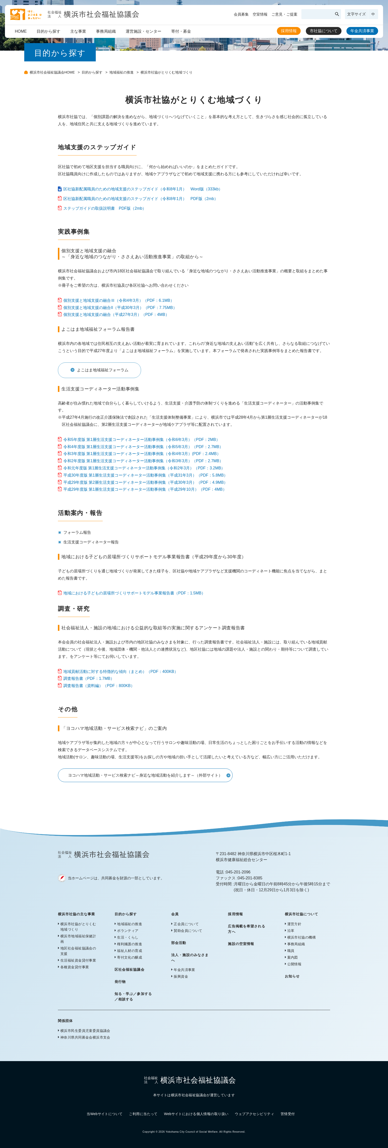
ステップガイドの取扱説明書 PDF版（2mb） (104, 208)
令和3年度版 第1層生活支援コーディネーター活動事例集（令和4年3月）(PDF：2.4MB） (142, 454)
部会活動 (178, 943)
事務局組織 (106, 31)
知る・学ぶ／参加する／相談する (133, 996)
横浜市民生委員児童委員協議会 (85, 1031)
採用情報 (289, 31)
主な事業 (78, 31)
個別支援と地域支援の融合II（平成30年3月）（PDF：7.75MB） (120, 308)
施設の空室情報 (241, 944)
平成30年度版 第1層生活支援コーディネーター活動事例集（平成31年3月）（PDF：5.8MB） (145, 475)
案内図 (292, 957)
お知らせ (292, 976)
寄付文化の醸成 (129, 957)
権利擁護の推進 (129, 944)
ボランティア (128, 931)
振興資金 (181, 976)
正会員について (186, 924)
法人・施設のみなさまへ (190, 957)
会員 (175, 914)
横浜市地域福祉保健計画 (78, 939)
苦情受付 (288, 1114)
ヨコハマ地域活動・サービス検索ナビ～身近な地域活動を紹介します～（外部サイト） (145, 775)
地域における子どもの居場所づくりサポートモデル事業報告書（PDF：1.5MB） (134, 593)
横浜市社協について (301, 914)
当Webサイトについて (104, 1114)
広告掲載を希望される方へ (246, 929)
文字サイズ (356, 14)
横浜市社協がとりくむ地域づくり (78, 926)
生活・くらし (128, 937)
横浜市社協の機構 (301, 937)
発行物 (120, 982)
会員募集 (241, 14)
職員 (290, 951)
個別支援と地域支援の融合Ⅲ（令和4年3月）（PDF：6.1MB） (118, 300)
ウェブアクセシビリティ (254, 1114)
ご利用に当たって (143, 1114)
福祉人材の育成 (129, 951)
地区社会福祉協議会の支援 (78, 951)
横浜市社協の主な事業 (76, 914)
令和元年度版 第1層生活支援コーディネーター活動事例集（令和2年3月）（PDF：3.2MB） (144, 468)
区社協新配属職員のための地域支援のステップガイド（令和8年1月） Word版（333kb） (142, 189)
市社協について (324, 31)
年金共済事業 (362, 31)
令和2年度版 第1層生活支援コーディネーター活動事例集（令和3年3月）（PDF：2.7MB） (143, 461)
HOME (21, 31)
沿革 (290, 931)
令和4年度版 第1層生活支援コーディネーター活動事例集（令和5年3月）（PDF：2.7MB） (143, 447)
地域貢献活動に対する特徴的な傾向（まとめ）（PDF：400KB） (120, 671)
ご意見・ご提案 (284, 14)
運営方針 (294, 924)
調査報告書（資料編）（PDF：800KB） (99, 686)
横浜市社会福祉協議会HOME (53, 72)
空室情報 (260, 14)
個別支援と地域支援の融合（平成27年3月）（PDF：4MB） (116, 314)
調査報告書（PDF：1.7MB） (88, 678)
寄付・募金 (181, 31)
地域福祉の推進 (122, 72)
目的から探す (48, 31)
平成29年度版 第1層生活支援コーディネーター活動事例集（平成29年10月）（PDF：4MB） (145, 489)
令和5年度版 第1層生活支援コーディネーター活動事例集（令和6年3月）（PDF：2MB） (141, 439)
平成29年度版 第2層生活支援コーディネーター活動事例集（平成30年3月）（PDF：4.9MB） (145, 482)
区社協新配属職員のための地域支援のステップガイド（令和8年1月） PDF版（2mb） (140, 199)
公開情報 (294, 964)
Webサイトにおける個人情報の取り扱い (196, 1114)
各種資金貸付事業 (74, 967)
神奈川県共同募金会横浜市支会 (85, 1037)
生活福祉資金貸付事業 (78, 960)
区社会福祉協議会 (129, 969)
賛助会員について (188, 931)
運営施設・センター (143, 31)
